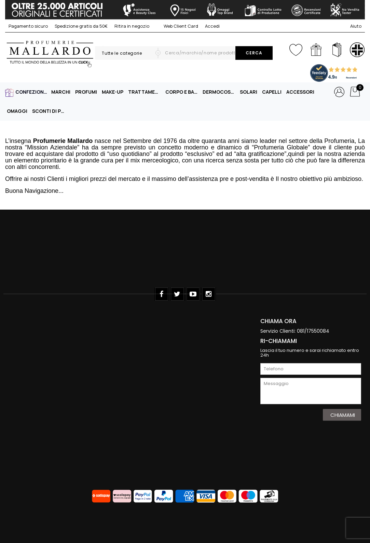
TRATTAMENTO (145, 92)
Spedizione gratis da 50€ (81, 26)
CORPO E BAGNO (182, 92)
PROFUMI (86, 92)
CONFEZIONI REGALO (32, 92)
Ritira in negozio (131, 26)
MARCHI (60, 92)
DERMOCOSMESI (220, 92)
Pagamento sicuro (28, 26)
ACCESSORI (300, 92)
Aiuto (355, 26)
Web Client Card (177, 26)
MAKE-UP (112, 92)
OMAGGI (17, 111)
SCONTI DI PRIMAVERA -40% (49, 111)
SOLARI (248, 92)
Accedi (212, 26)
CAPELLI (272, 92)
